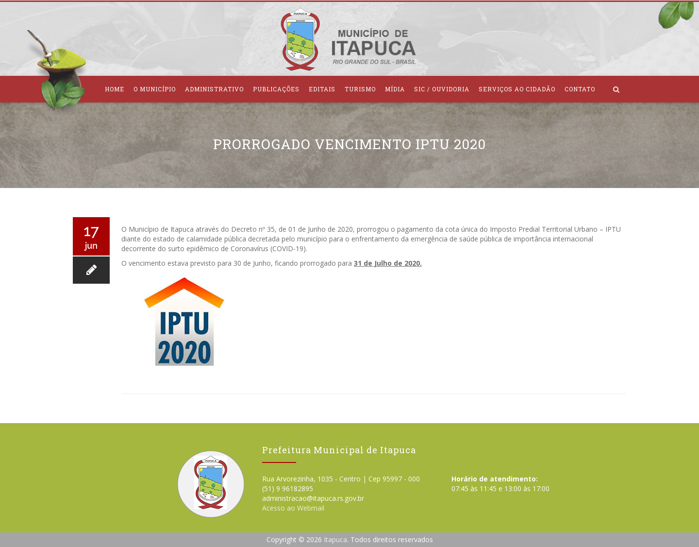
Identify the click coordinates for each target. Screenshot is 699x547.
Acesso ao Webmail (293, 508)
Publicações (276, 89)
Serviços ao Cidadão (517, 89)
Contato (580, 89)
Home (114, 89)
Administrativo (214, 89)
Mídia (395, 89)
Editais (322, 89)
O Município (154, 89)
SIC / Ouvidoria (441, 89)
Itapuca (335, 539)
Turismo (360, 89)
